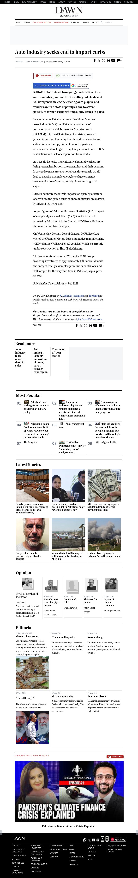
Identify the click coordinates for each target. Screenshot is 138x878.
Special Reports (76, 857)
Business (96, 22)
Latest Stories (28, 464)
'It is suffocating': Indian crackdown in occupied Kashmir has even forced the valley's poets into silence (107, 430)
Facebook (94, 295)
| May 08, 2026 (69, 16)
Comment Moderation (17, 872)
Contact (16, 846)
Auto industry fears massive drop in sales (20, 357)
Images (43, 2)
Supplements (105, 2)
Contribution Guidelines (18, 851)
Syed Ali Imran (70, 607)
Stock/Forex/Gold (58, 849)
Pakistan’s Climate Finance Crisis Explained (69, 826)
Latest (27, 22)
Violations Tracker (42, 22)
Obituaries (129, 2)
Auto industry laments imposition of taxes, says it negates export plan (41, 361)
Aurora (62, 2)
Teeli (90, 859)
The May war (31, 442)
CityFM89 (72, 2)
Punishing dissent (97, 696)
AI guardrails (108, 442)
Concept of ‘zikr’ (70, 601)
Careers (117, 2)
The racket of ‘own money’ (58, 352)
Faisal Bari (20, 602)
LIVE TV (16, 2)
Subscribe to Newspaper (37, 847)
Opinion (86, 22)
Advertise (83, 2)
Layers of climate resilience (109, 602)
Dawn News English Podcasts (32, 756)
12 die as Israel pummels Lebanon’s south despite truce (104, 555)
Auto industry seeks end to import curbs (60, 52)
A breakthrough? (25, 698)
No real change (96, 637)
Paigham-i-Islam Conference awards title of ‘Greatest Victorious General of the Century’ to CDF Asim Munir (37, 430)
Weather (54, 853)
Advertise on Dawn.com (37, 859)
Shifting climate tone (27, 636)
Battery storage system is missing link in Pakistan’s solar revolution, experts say (68, 507)
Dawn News (74, 864)
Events (93, 2)
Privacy (15, 867)
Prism (71, 849)
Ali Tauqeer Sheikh (112, 610)
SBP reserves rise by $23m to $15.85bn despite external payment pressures (103, 507)
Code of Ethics (19, 855)
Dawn (71, 846)
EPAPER (7, 2)
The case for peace (90, 601)
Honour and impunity (63, 637)
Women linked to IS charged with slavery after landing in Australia (67, 556)
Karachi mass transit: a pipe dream (51, 602)
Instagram (78, 295)
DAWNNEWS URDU (29, 2)
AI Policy (16, 859)
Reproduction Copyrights (37, 853)
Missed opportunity (62, 696)
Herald (52, 2)
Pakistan (75, 22)
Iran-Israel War (61, 22)
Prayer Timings (57, 846)
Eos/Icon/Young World (95, 847)
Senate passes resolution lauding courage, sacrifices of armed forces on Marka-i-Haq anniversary (32, 508)
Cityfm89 (92, 852)
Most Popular (28, 395)
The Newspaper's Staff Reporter (29, 62)
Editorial (24, 627)
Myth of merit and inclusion (27, 595)
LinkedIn (67, 295)
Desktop (54, 857)
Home (19, 22)
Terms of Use (18, 863)
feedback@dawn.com (90, 319)
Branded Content (39, 864)
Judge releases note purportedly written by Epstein (28, 556)
